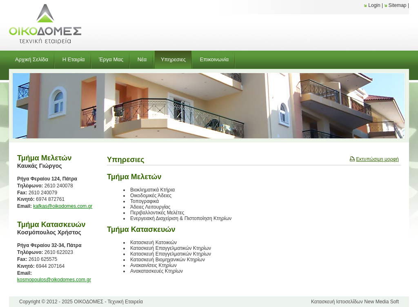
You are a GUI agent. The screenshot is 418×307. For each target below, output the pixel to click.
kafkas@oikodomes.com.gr (62, 206)
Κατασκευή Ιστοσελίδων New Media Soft (355, 302)
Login (374, 5)
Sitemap (398, 5)
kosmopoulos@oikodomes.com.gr (54, 280)
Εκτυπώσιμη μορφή (377, 159)
